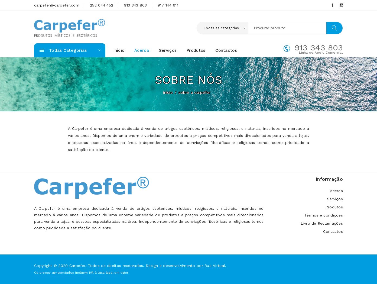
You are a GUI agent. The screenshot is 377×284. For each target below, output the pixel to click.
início (168, 92)
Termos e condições (323, 215)
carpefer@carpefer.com (56, 5)
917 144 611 (168, 5)
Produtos (196, 50)
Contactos (226, 50)
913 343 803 (135, 5)
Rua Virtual (214, 265)
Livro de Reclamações (322, 223)
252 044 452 (101, 5)
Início (119, 50)
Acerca (141, 50)
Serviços (168, 50)
